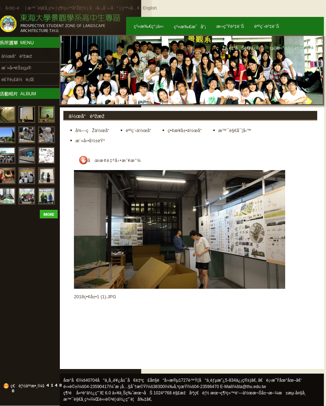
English (150, 8)
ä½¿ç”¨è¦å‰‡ (131, 399)
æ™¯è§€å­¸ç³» (41, 8)
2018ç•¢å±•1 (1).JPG (95, 296)
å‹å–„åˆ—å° (103, 8)
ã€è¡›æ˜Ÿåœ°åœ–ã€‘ (280, 380)
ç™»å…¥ (130, 8)
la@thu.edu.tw (252, 386)
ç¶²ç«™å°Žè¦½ (72, 8)
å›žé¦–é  (14, 8)
